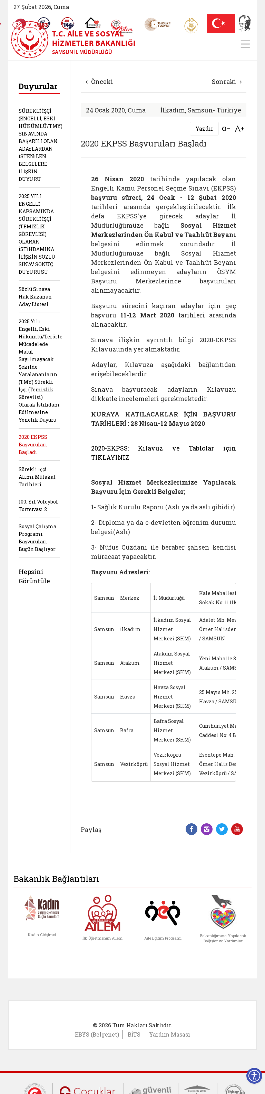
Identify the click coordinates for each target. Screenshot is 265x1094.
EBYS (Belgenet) (97, 1034)
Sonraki (227, 81)
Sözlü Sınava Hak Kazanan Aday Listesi (35, 296)
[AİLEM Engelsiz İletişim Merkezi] (122, 26)
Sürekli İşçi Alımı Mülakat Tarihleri (37, 477)
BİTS (134, 1034)
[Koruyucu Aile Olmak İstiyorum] (92, 22)
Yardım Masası (169, 1034)
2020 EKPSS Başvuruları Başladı (33, 444)
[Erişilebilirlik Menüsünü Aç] (254, 1076)
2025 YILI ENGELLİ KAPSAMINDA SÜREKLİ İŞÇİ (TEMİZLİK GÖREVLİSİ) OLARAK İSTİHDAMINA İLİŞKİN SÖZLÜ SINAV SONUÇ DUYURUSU (37, 234)
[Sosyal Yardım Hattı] (68, 23)
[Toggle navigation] (245, 44)
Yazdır (204, 128)
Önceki (99, 81)
